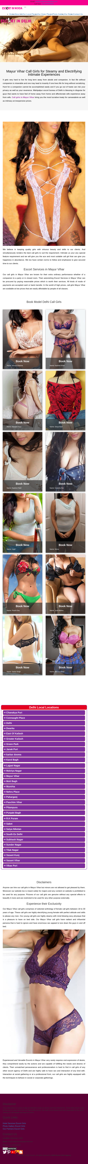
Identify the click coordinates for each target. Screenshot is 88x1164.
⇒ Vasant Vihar (12, 860)
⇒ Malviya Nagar (13, 770)
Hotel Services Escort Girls (14, 1123)
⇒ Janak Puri (11, 749)
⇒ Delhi (8, 723)
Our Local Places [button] (30, 14)
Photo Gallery (58, 14)
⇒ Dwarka (9, 728)
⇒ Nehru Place (11, 792)
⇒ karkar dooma (12, 754)
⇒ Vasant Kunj (11, 855)
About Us (19, 14)
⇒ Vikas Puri (10, 865)
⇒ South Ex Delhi (13, 834)
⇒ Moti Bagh (10, 781)
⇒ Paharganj (10, 797)
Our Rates (68, 14)
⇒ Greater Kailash (13, 739)
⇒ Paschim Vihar (13, 802)
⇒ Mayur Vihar (11, 776)
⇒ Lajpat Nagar (12, 765)
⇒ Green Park (11, 744)
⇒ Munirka (9, 786)
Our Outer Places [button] (44, 14)
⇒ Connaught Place (14, 718)
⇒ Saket (8, 823)
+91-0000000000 (48, 4)
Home (11, 14)
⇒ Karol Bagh (11, 759)
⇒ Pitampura (10, 807)
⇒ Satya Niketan (12, 829)
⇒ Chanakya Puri (13, 712)
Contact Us (78, 14)
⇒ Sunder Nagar (12, 844)
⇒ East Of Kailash (13, 733)
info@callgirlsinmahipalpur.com (46, 1)
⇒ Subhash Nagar (13, 839)
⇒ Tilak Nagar (11, 850)
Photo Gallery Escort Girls (14, 1126)
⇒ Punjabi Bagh (12, 812)
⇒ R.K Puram (11, 818)
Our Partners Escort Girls (14, 1129)
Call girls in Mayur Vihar (23, 97)
